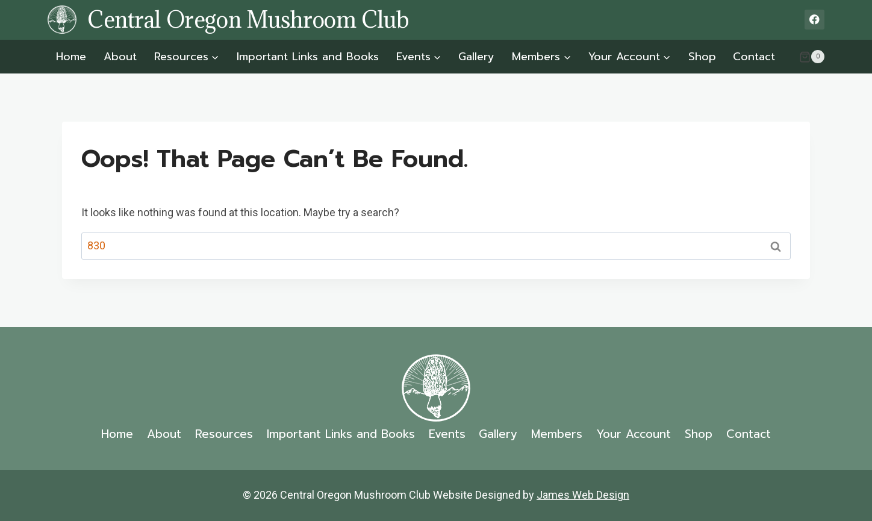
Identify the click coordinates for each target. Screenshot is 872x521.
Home (71, 56)
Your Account (633, 434)
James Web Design (583, 494)
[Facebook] (814, 20)
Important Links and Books (308, 56)
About (120, 56)
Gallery (476, 56)
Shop (702, 56)
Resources (224, 434)
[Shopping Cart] (811, 56)
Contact (754, 56)
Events (447, 434)
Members (556, 434)
